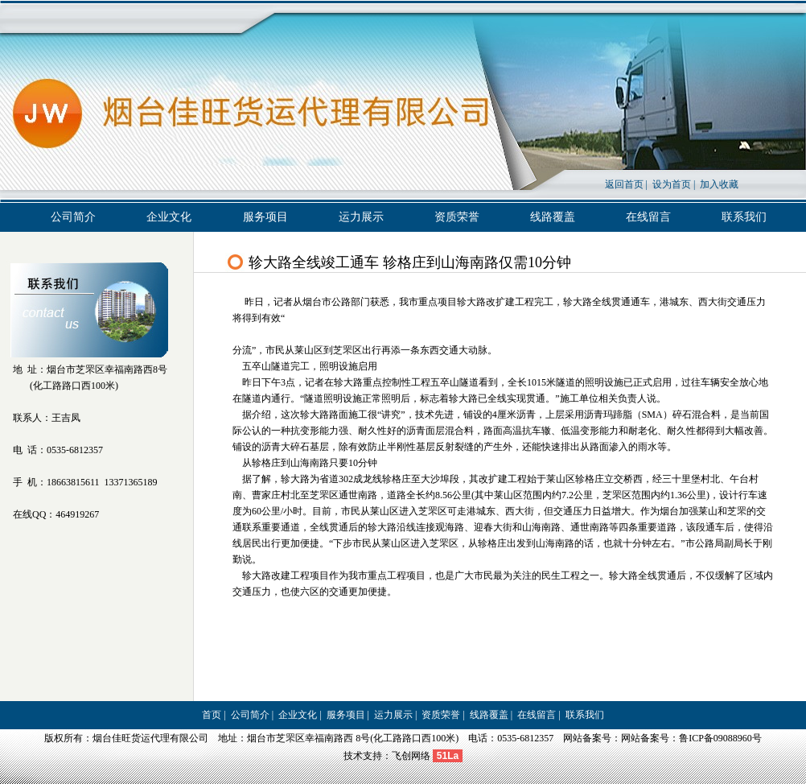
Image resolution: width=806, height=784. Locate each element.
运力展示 (361, 217)
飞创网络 (411, 755)
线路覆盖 (552, 217)
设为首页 (671, 184)
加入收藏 (719, 184)
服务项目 (265, 217)
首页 (211, 714)
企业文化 (168, 217)
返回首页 (624, 184)
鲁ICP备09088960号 (720, 738)
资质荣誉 (456, 217)
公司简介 (73, 217)
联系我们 (744, 217)
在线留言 (648, 217)
